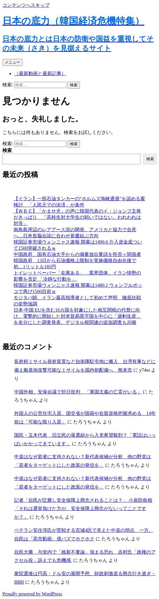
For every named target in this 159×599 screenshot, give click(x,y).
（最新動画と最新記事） (40, 73)
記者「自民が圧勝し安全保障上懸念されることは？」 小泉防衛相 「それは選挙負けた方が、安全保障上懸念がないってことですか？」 (83, 509)
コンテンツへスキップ (26, 5)
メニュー (12, 62)
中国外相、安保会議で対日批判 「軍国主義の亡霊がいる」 (78, 391)
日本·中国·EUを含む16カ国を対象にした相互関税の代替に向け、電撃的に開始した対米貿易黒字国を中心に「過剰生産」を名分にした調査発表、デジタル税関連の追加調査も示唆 (77, 316)
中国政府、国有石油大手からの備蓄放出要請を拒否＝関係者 (77, 254)
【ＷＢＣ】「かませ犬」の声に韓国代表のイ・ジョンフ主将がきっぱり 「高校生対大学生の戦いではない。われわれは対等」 (77, 217)
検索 (7, 150)
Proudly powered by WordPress (32, 593)
